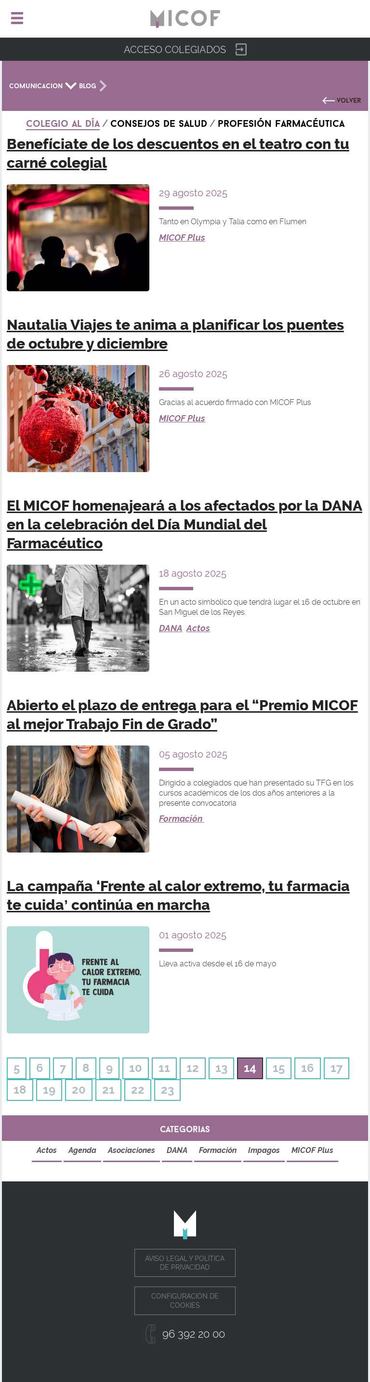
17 (336, 1068)
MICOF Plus (182, 237)
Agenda (82, 1150)
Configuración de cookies (185, 1300)
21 (108, 1090)
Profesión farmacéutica (281, 122)
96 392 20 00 (193, 1334)
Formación (181, 818)
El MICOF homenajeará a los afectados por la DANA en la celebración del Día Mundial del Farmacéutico (184, 524)
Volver (349, 99)
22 (138, 1090)
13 (221, 1068)
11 (164, 1068)
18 (19, 1090)
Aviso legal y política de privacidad (185, 1263)
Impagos (264, 1150)
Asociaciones (131, 1150)
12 (192, 1068)
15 (279, 1068)
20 (79, 1090)
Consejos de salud (158, 122)
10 (135, 1068)
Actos (198, 628)
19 (49, 1090)
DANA (171, 628)
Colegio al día (63, 122)
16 (307, 1068)
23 (167, 1090)
